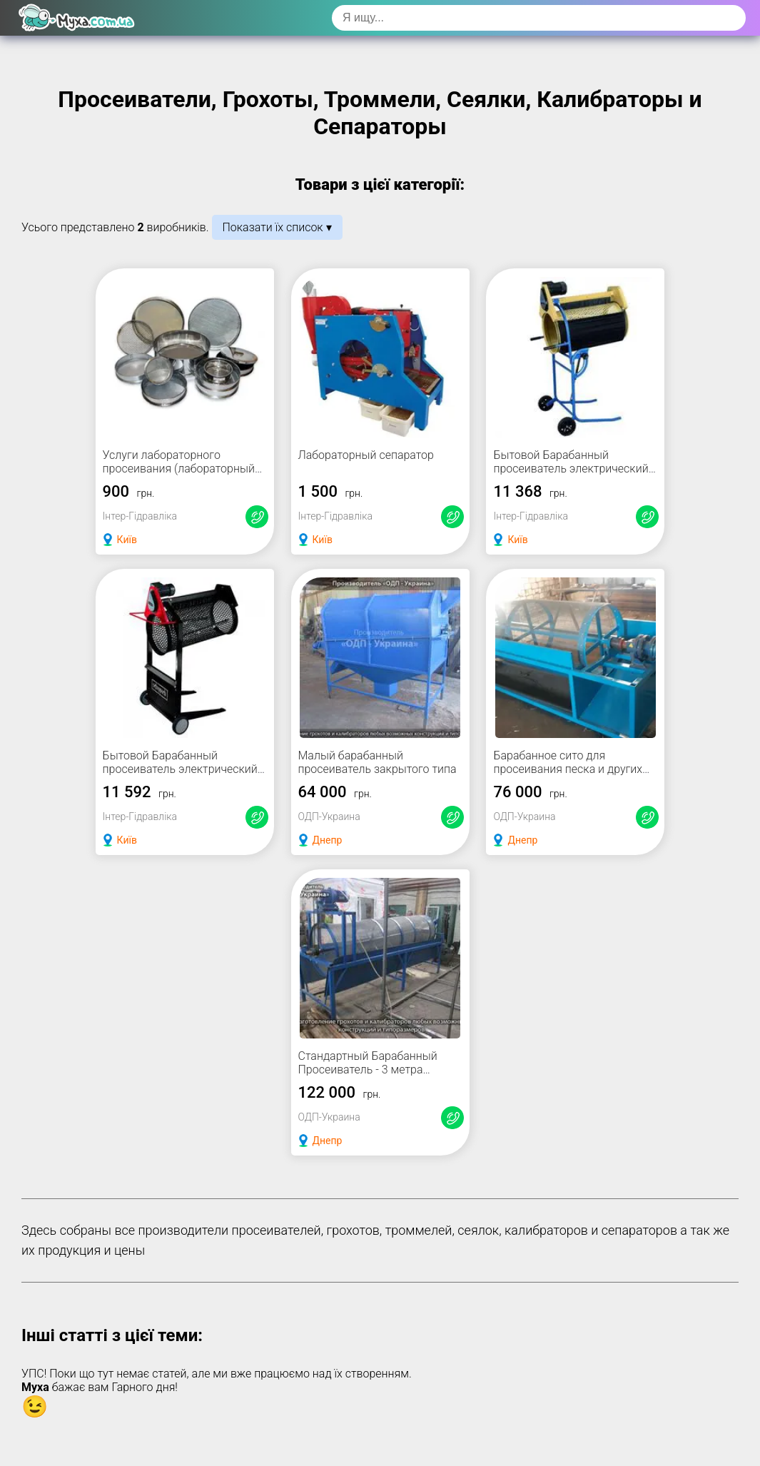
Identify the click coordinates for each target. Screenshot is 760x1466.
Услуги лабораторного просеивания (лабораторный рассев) (179, 468)
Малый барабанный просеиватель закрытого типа (377, 762)
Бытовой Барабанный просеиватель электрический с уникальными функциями (184, 769)
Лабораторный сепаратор (366, 455)
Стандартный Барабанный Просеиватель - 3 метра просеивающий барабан (367, 1069)
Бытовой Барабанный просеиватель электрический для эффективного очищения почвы (570, 475)
